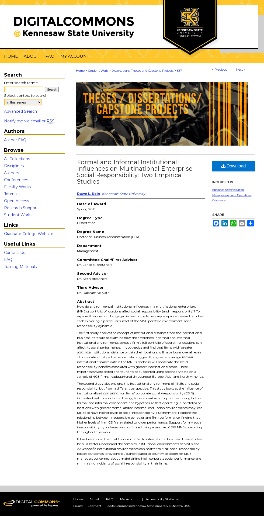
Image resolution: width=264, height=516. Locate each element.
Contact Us (14, 252)
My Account (129, 499)
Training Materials (20, 266)
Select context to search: (26, 95)
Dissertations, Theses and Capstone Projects (142, 71)
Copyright (94, 506)
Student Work (98, 71)
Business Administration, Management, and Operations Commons (232, 195)
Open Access (16, 200)
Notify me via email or (29, 121)
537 (179, 71)
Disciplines (14, 165)
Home (80, 71)
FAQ (8, 259)
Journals (11, 193)
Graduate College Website (28, 233)
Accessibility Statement (164, 499)
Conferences (16, 179)
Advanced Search (20, 111)
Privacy (78, 506)
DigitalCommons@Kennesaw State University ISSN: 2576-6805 (148, 506)
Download (233, 166)
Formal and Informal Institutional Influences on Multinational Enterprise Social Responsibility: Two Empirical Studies (135, 172)
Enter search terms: (21, 83)
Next (239, 69)
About (94, 499)
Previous (221, 69)
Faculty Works (17, 186)
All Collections (17, 158)
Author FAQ (15, 139)
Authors (11, 172)
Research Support (21, 207)
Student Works (18, 214)
